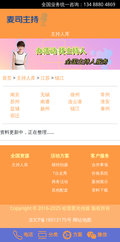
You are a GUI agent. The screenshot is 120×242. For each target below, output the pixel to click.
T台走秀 (60, 173)
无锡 (45, 94)
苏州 (15, 101)
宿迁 (15, 115)
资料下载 (100, 190)
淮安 (105, 101)
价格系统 (100, 173)
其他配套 (60, 190)
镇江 (59, 78)
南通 (45, 101)
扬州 (45, 108)
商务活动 (60, 181)
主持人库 (60, 34)
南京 (15, 94)
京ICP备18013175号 (50, 220)
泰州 (105, 108)
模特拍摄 (60, 164)
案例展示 (100, 181)
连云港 (75, 101)
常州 (105, 94)
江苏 (45, 78)
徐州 (75, 94)
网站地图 (82, 220)
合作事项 (100, 164)
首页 (7, 78)
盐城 (15, 108)
